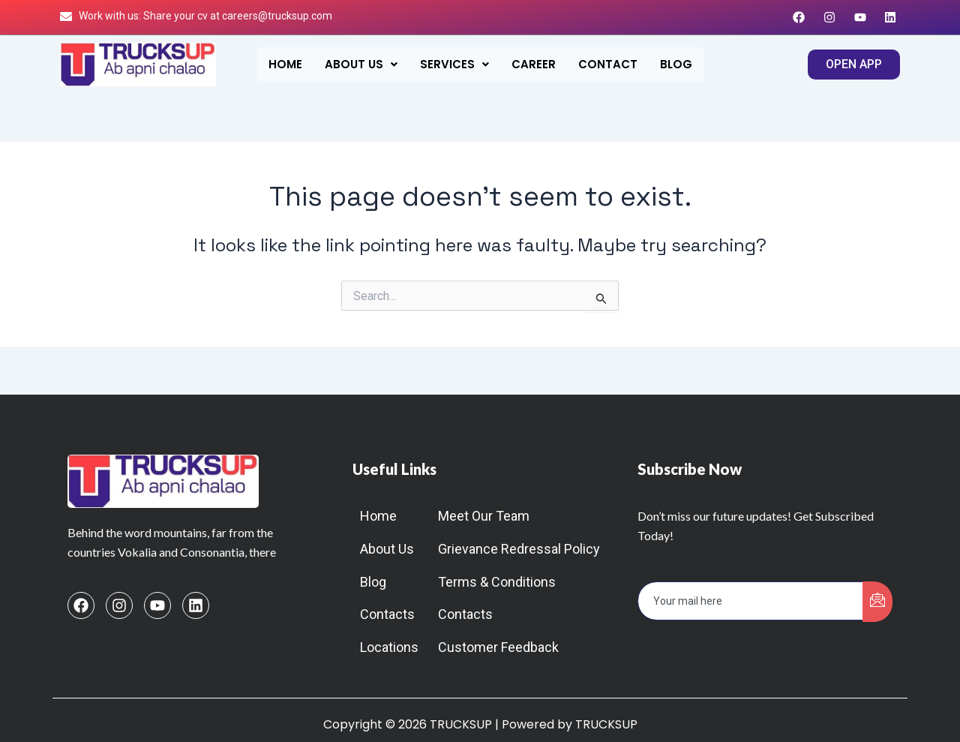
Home (285, 64)
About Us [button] (361, 64)
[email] (751, 600)
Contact (608, 64)
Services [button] (454, 64)
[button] (361, 64)
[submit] (877, 601)
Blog (676, 64)
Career (534, 64)
